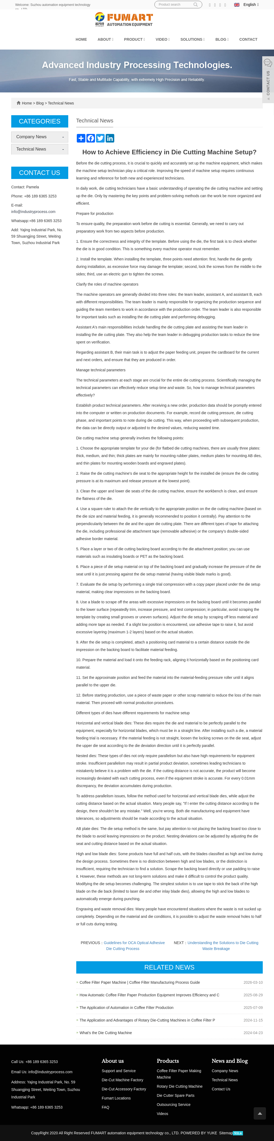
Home (81, 39)
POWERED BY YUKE (199, 1133)
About (105, 39)
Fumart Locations (116, 1098)
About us (113, 1061)
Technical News (60, 103)
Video (163, 39)
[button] (112, 39)
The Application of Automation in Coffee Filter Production (127, 1007)
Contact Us (221, 1089)
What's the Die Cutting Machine (106, 1033)
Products (168, 1061)
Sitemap (226, 1133)
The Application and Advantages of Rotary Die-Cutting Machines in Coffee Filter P (147, 1020)
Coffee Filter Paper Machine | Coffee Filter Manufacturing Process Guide (140, 982)
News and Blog (230, 1061)
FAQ (105, 1107)
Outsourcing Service (174, 1104)
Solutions (192, 39)
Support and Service (119, 1071)
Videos (162, 1114)
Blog (222, 39)
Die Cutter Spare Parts (176, 1095)
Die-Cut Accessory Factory (124, 1089)
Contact (248, 39)
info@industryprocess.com (33, 212)
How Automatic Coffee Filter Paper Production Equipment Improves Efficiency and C (149, 995)
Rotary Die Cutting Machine (180, 1086)
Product (134, 39)
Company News (31, 136)
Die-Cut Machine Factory (122, 1080)
